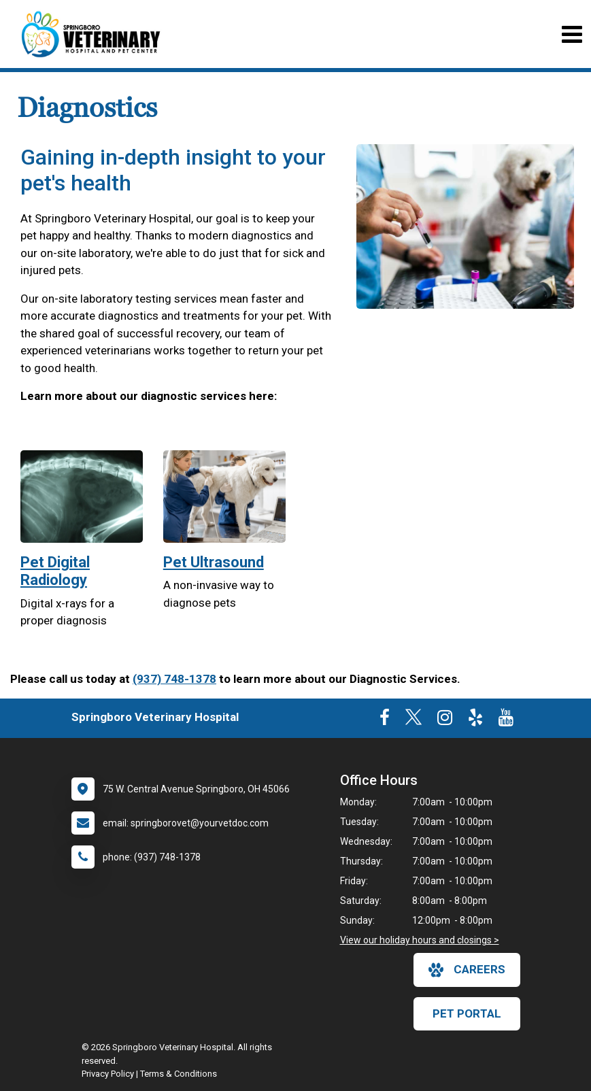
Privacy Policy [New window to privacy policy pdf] (108, 1074)
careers (466, 969)
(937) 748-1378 (174, 679)
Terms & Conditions (178, 1074)
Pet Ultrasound (213, 562)
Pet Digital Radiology (55, 571)
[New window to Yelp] (475, 720)
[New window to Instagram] (444, 720)
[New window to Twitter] (413, 720)
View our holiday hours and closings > (419, 940)
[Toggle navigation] (572, 34)
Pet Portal (467, 1013)
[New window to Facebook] (384, 720)
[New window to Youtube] (506, 720)
